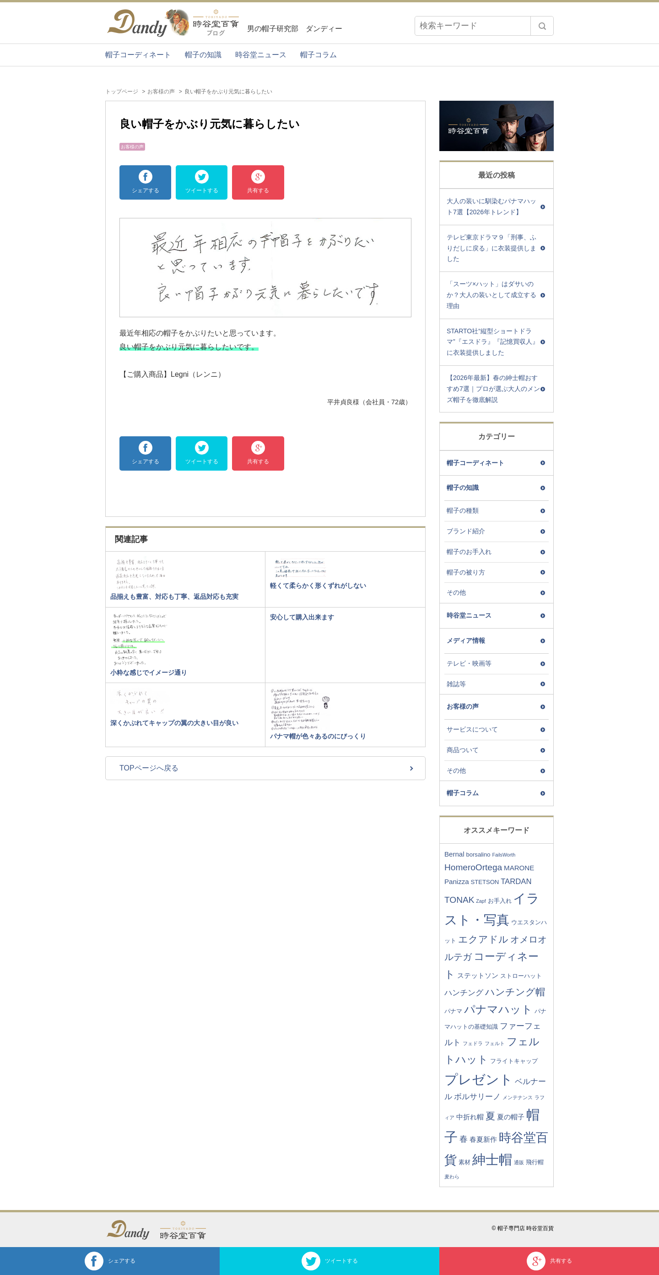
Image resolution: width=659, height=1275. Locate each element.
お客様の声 (161, 91)
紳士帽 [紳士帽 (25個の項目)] (492, 1159)
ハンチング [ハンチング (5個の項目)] (463, 992)
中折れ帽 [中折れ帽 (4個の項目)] (470, 1117)
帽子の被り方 (466, 572)
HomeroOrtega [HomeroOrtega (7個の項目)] (473, 867)
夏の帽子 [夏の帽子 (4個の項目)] (510, 1117)
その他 (456, 592)
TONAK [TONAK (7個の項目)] (459, 900)
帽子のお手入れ (469, 551)
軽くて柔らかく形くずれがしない (318, 585)
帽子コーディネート (138, 55)
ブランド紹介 (466, 531)
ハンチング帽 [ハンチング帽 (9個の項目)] (515, 992)
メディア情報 (466, 640)
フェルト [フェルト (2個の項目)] (495, 1043)
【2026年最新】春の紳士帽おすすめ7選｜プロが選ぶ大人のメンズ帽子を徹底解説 (493, 388)
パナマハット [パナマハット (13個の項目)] (498, 1009)
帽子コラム (318, 55)
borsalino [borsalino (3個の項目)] (478, 854)
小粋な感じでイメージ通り (148, 672)
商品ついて (463, 750)
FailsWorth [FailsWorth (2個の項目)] (503, 854)
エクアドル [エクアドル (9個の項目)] (483, 939)
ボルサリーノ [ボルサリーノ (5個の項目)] (477, 1096)
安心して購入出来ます (302, 617)
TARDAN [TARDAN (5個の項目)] (516, 881)
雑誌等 (456, 684)
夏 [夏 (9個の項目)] (490, 1116)
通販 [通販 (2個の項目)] (519, 1162)
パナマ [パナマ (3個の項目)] (453, 1011)
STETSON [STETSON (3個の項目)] (485, 882)
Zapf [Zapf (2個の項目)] (481, 901)
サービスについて (472, 729)
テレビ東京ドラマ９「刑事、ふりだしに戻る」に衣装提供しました (491, 248)
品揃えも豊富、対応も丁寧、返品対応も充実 (174, 596)
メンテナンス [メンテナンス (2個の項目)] (517, 1097)
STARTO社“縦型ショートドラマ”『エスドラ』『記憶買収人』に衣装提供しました (493, 342)
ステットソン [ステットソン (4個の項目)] (477, 975)
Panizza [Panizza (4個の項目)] (456, 881)
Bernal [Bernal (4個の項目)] (454, 854)
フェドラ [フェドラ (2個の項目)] (473, 1043)
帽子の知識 (203, 55)
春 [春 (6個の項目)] (463, 1139)
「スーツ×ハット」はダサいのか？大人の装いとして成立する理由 (491, 294)
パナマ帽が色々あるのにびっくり (318, 736)
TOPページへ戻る (148, 768)
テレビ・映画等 (469, 663)
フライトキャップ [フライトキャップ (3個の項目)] (514, 1061)
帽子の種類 (463, 510)
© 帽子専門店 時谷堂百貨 (523, 1228)
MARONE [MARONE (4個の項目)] (519, 868)
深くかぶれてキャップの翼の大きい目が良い (174, 723)
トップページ (121, 91)
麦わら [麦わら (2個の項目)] (451, 1176)
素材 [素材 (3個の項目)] (464, 1162)
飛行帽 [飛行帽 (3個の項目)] (535, 1162)
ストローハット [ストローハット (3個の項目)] (521, 975)
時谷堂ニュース (260, 55)
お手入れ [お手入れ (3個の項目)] (500, 900)
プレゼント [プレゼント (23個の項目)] (478, 1079)
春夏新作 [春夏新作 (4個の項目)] (483, 1139)
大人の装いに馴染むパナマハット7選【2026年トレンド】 (491, 206)
